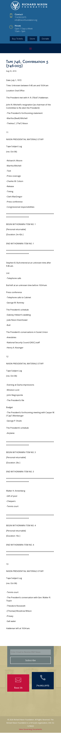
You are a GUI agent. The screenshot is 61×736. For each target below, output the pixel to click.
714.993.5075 (20, 17)
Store (32, 38)
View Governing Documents (30, 729)
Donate (45, 38)
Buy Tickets (17, 38)
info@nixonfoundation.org (26, 20)
